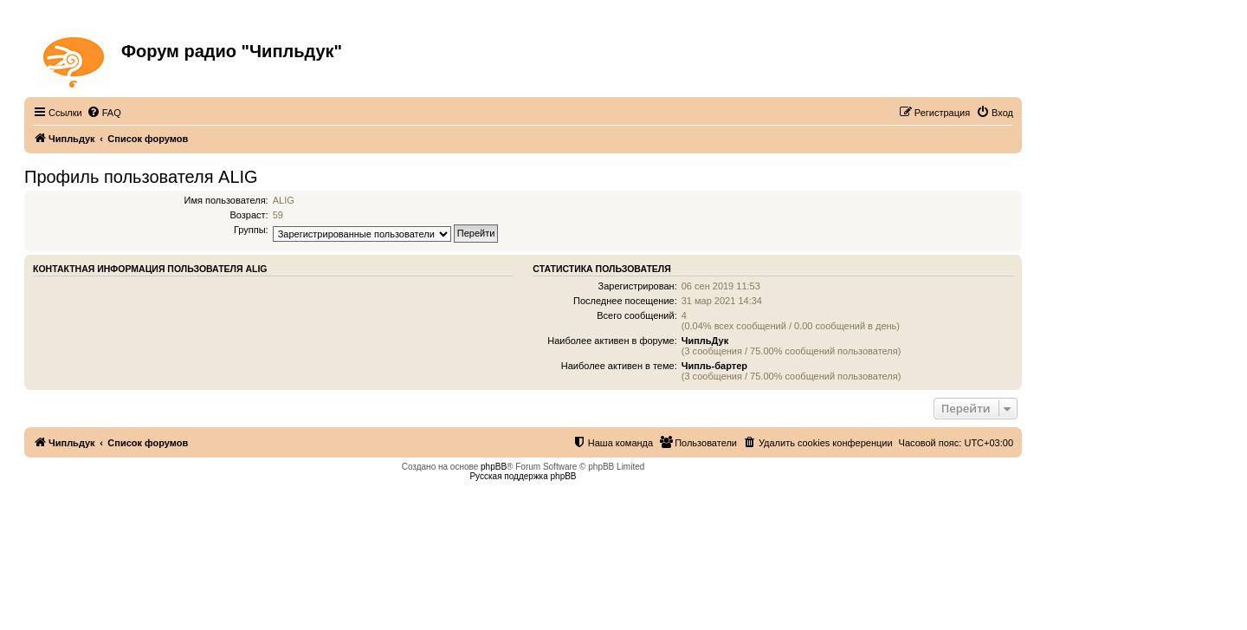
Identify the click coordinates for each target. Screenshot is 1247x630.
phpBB (494, 466)
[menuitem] (104, 112)
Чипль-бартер (714, 365)
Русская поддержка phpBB (522, 476)
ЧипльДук (705, 340)
